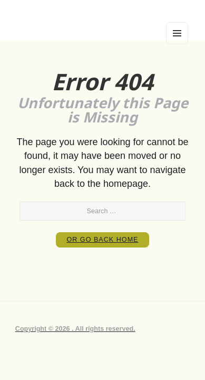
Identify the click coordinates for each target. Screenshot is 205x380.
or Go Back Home (102, 239)
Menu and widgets (177, 43)
